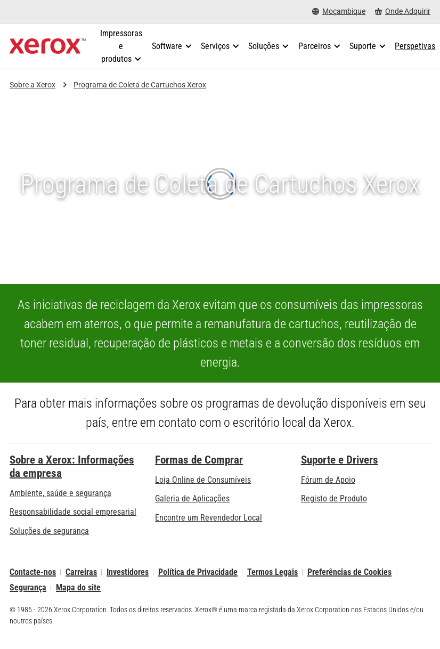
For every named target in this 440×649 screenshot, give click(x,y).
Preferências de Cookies (349, 572)
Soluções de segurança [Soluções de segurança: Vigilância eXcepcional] (49, 531)
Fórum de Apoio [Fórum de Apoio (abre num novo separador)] (328, 480)
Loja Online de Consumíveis (203, 480)
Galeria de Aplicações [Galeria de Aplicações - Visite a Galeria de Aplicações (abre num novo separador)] (192, 498)
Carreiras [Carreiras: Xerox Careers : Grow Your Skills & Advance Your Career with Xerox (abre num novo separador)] (81, 572)
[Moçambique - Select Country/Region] (338, 11)
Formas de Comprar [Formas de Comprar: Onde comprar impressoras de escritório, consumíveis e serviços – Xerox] (199, 459)
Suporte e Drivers (339, 459)
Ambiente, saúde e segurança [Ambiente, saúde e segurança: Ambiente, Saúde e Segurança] (60, 493)
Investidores (128, 572)
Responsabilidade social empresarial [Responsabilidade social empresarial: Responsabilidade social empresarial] (73, 512)
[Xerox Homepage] (48, 46)
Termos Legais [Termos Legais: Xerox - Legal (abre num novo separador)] (272, 572)
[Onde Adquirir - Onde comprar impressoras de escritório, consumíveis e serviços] (402, 11)
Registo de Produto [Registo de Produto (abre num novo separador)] (334, 498)
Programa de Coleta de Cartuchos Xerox (140, 84)
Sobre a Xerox (32, 84)
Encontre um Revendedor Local (208, 518)
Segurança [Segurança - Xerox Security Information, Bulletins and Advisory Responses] (28, 588)
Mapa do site (78, 588)
